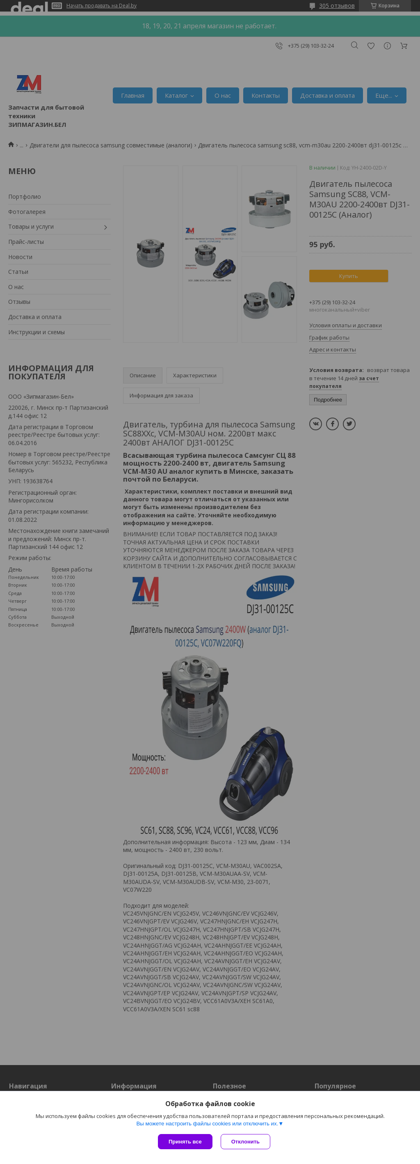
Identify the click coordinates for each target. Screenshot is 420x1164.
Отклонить (245, 1142)
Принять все (185, 1142)
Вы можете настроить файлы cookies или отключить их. (207, 1123)
